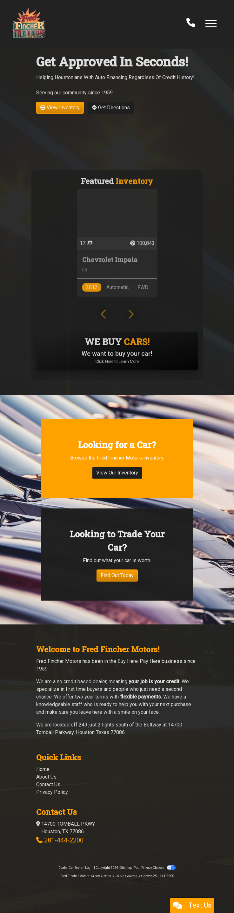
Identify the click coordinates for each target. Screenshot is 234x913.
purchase (181, 704)
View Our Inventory (117, 479)
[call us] (191, 23)
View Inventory (60, 108)
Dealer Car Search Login (75, 867)
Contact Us (48, 784)
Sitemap (126, 867)
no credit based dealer (81, 681)
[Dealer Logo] (29, 23)
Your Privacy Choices (155, 867)
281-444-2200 (64, 840)
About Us (46, 777)
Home (43, 769)
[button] (211, 23)
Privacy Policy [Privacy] (52, 792)
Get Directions (111, 108)
